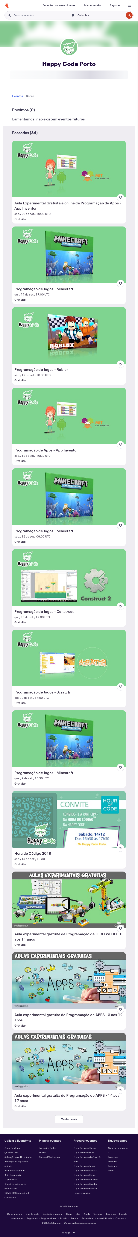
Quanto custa (32, 1213)
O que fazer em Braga (84, 1165)
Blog (78, 1213)
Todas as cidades (82, 1192)
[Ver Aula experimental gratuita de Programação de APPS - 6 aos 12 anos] (69, 980)
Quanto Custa (11, 1152)
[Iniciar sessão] (92, 5)
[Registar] (115, 5)
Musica (42, 1152)
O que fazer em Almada (85, 1170)
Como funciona (12, 1147)
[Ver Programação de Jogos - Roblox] (69, 335)
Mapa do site (10, 1179)
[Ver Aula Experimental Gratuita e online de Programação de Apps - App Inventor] (69, 169)
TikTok (111, 1170)
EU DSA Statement (51, 1222)
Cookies (120, 1218)
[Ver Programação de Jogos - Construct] (69, 577)
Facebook (113, 1156)
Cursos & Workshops (49, 1156)
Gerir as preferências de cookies (80, 1222)
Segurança (32, 1218)
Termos (74, 1218)
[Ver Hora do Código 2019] (69, 819)
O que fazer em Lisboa (84, 1147)
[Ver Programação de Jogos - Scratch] (69, 658)
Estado (63, 1218)
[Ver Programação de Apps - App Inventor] (69, 416)
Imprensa (111, 1213)
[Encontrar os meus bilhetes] (59, 5)
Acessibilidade (104, 1218)
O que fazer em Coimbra (85, 1183)
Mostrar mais (69, 1119)
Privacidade (87, 1218)
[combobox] (100, 15)
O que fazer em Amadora (86, 1179)
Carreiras (97, 1213)
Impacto (123, 1213)
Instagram (113, 1165)
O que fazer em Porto (84, 1152)
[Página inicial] (6, 6)
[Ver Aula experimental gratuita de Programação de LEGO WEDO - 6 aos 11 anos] (69, 900)
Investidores (16, 1218)
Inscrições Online (47, 1147)
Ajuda (87, 1213)
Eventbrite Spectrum (14, 1170)
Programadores (48, 1218)
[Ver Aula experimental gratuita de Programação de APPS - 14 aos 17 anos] (69, 1061)
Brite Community (12, 1174)
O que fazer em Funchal (85, 1188)
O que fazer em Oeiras (84, 1174)
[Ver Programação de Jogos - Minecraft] (69, 254)
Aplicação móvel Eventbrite (18, 1156)
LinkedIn (112, 1161)
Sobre (69, 1213)
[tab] (18, 96)
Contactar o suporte (118, 1147)
